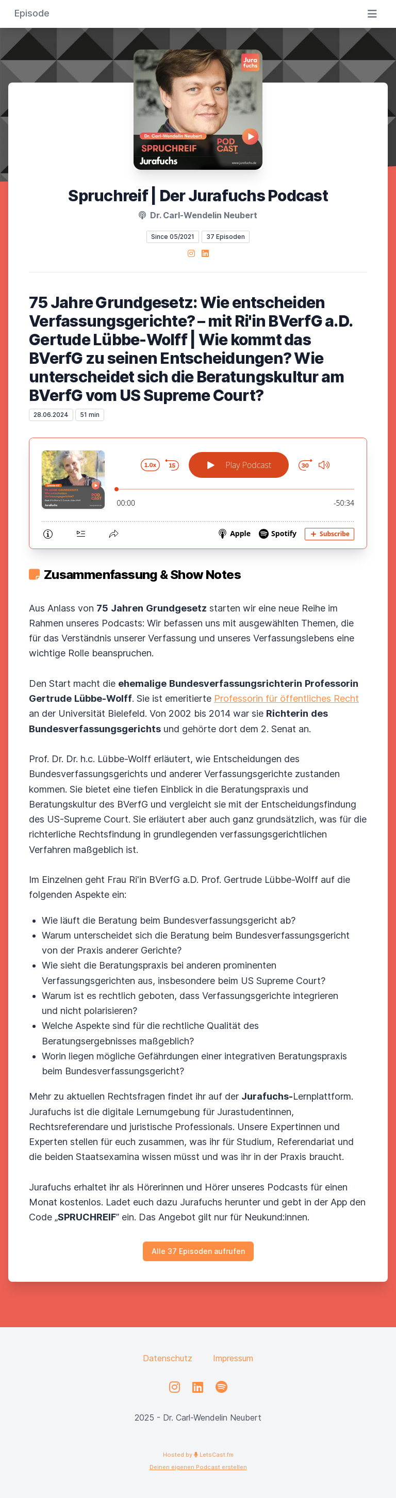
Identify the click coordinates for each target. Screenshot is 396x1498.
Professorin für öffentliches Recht (286, 698)
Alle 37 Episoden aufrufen (198, 1251)
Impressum (233, 1358)
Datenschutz (167, 1358)
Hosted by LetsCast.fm (198, 1454)
